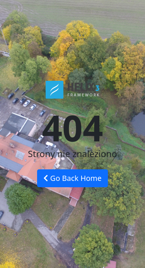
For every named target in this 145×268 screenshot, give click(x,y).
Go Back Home (72, 178)
